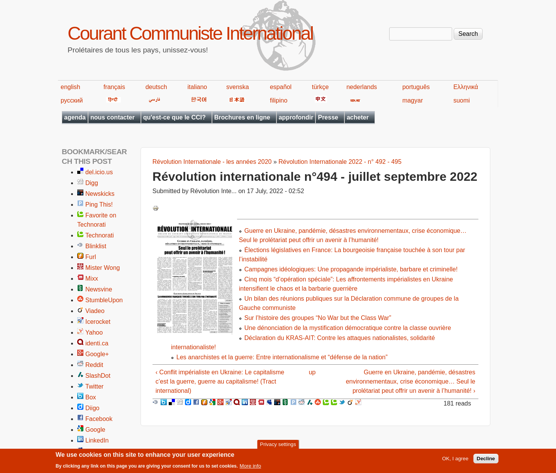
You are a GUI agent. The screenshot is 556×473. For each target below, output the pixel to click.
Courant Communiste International (190, 33)
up (312, 372)
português (416, 87)
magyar (412, 100)
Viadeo (95, 311)
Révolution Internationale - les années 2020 (212, 161)
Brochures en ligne (242, 117)
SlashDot (97, 375)
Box (90, 397)
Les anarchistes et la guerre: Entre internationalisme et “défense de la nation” (282, 357)
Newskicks (100, 193)
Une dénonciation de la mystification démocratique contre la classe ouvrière (347, 328)
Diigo (92, 408)
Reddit (94, 365)
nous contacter (112, 117)
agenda (75, 117)
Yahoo (94, 332)
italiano (197, 87)
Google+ (97, 354)
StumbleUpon (104, 300)
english (70, 87)
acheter (358, 117)
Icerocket (97, 321)
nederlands (361, 87)
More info (250, 468)
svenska (237, 87)
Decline (486, 461)
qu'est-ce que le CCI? (174, 117)
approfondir (296, 117)
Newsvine (98, 289)
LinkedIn (97, 440)
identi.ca (96, 343)
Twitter (94, 386)
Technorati (99, 235)
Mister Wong (102, 267)
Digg (91, 183)
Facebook (98, 419)
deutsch (156, 87)
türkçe (320, 87)
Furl (90, 257)
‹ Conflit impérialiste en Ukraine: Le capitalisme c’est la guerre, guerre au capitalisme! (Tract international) (220, 381)
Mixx (91, 278)
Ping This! (99, 204)
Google (95, 429)
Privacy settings (278, 446)
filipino (278, 100)
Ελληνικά (465, 87)
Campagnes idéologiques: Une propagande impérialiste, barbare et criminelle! (351, 269)
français (114, 87)
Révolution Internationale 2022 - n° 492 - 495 (340, 161)
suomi (461, 100)
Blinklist (95, 246)
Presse (328, 117)
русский (72, 100)
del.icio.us (99, 172)
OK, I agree (455, 461)
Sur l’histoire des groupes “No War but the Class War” (317, 318)
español (281, 87)
